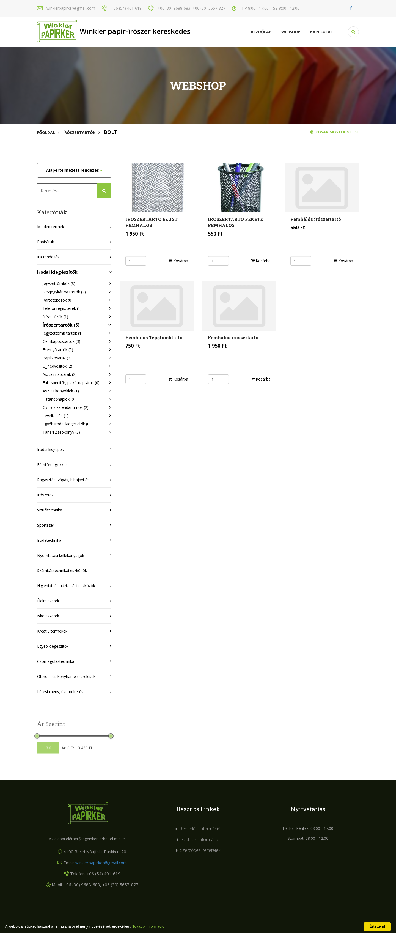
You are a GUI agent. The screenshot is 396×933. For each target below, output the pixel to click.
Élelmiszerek (48, 600)
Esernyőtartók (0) (58, 349)
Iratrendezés (48, 256)
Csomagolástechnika (55, 661)
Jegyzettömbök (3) (59, 283)
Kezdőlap (261, 31)
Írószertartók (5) (61, 325)
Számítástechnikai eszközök (62, 570)
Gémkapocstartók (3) (61, 341)
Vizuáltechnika (49, 510)
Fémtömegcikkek (52, 464)
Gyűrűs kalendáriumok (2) (66, 407)
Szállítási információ (200, 839)
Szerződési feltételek (200, 850)
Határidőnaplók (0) (59, 399)
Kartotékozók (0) (58, 300)
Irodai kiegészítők (57, 272)
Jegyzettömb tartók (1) (63, 333)
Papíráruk (45, 241)
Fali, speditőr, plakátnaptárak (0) (71, 382)
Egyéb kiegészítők (52, 646)
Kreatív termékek (52, 631)
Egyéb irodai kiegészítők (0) (67, 423)
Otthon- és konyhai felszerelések (66, 676)
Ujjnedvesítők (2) (57, 366)
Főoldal (46, 132)
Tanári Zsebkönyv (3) (61, 432)
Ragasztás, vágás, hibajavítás (63, 479)
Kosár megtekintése (334, 132)
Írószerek (45, 494)
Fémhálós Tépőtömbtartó (154, 337)
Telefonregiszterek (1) (62, 308)
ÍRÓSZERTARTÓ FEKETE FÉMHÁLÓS (235, 222)
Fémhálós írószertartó (315, 219)
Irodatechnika (49, 540)
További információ (148, 926)
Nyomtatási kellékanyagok (60, 555)
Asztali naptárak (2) (60, 374)
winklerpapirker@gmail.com (101, 862)
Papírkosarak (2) (57, 357)
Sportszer (45, 525)
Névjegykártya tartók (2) (64, 291)
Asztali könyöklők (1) (61, 390)
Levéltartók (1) (55, 415)
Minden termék (50, 226)
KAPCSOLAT (321, 31)
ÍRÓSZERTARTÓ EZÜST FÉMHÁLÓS (151, 222)
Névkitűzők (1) (55, 316)
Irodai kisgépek (50, 449)
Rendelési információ (200, 829)
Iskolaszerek (48, 616)
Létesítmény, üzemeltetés (60, 691)
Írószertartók (79, 132)
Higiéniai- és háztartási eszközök (66, 585)
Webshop (290, 31)
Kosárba (178, 260)
